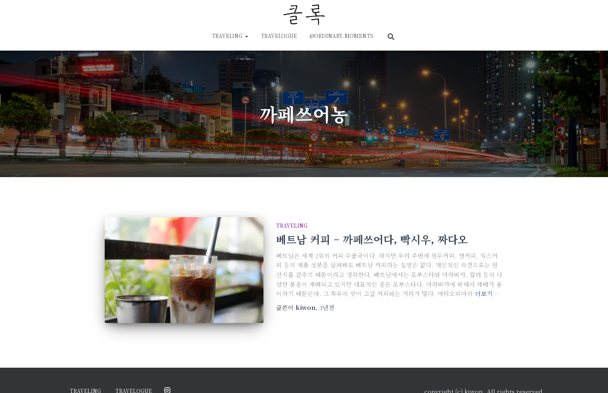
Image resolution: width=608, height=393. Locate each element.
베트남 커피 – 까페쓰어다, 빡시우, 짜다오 (372, 239)
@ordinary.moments (341, 35)
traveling (230, 35)
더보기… (487, 293)
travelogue (279, 35)
